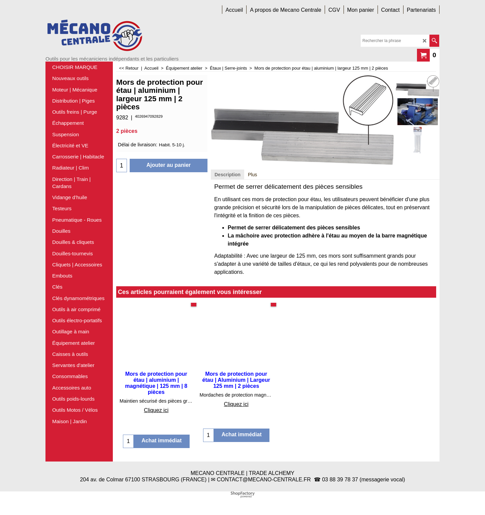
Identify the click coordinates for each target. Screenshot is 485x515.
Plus (252, 174)
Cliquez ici (156, 410)
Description (227, 174)
